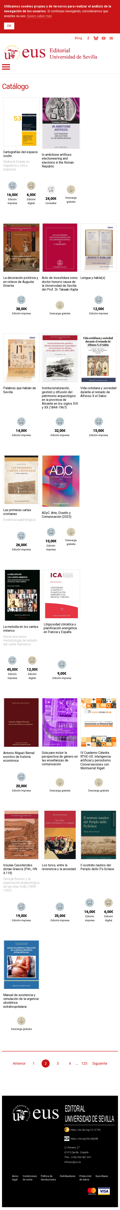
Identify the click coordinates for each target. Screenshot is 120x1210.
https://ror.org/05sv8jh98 (84, 1139)
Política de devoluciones (48, 1179)
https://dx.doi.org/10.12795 (86, 1130)
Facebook (85, 38)
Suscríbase (101, 1177)
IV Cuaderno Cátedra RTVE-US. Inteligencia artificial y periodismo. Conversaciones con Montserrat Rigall (95, 761)
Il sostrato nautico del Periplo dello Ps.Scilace (97, 868)
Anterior (19, 1064)
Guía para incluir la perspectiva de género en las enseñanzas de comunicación (60, 759)
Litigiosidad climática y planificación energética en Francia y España (60, 629)
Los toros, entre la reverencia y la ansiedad (59, 868)
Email (111, 38)
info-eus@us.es (72, 1163)
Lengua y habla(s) (92, 279)
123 (84, 1064)
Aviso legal (15, 1179)
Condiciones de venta (30, 1179)
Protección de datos (85, 1179)
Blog (75, 38)
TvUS (102, 38)
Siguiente (99, 1064)
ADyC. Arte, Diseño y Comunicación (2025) (56, 515)
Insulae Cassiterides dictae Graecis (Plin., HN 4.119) (20, 870)
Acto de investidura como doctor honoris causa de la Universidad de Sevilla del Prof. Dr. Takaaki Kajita (60, 284)
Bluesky (94, 38)
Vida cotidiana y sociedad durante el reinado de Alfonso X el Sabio (98, 392)
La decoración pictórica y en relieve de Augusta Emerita (20, 282)
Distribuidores (67, 1177)
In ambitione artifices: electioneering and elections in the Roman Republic (58, 161)
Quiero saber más (39, 16)
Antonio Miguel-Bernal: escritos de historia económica (19, 757)
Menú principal (6, 67)
